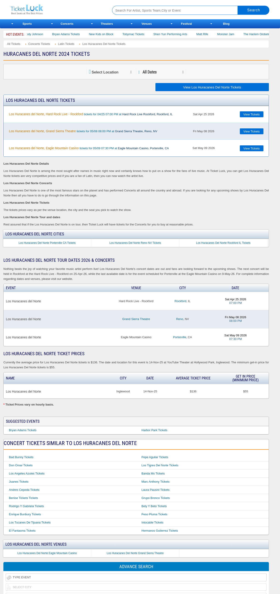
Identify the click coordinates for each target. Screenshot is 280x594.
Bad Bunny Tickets (21, 457)
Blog (226, 23)
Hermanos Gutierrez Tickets (159, 530)
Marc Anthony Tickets (155, 481)
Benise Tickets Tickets (23, 498)
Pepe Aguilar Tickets (154, 457)
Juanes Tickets (18, 481)
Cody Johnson (38, 34)
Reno (179, 319)
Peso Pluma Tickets (154, 514)
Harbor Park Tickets (154, 430)
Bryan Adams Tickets (70, 34)
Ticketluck (56, 10)
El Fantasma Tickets (22, 530)
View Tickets (251, 114)
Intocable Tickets (152, 522)
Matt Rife (207, 34)
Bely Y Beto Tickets (154, 506)
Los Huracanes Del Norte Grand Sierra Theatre (135, 553)
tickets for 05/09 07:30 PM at (89, 148)
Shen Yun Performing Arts (175, 34)
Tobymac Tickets (138, 34)
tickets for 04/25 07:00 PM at (90, 114)
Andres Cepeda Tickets (24, 489)
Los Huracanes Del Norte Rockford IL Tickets (223, 242)
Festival (186, 23)
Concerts (67, 23)
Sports (27, 23)
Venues (146, 23)
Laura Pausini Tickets (155, 489)
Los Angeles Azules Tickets (26, 473)
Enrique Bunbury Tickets (25, 514)
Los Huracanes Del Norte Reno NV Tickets (135, 242)
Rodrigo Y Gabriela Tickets (26, 506)
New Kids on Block (105, 34)
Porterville (179, 337)
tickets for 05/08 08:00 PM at (83, 131)
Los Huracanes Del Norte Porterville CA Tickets (47, 242)
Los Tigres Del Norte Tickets (159, 465)
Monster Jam (230, 34)
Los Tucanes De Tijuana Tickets (30, 522)
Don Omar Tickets (20, 465)
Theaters (107, 23)
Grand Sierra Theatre (136, 319)
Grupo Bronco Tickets (155, 498)
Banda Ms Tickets (153, 473)
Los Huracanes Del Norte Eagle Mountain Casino (47, 553)
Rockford (180, 301)
